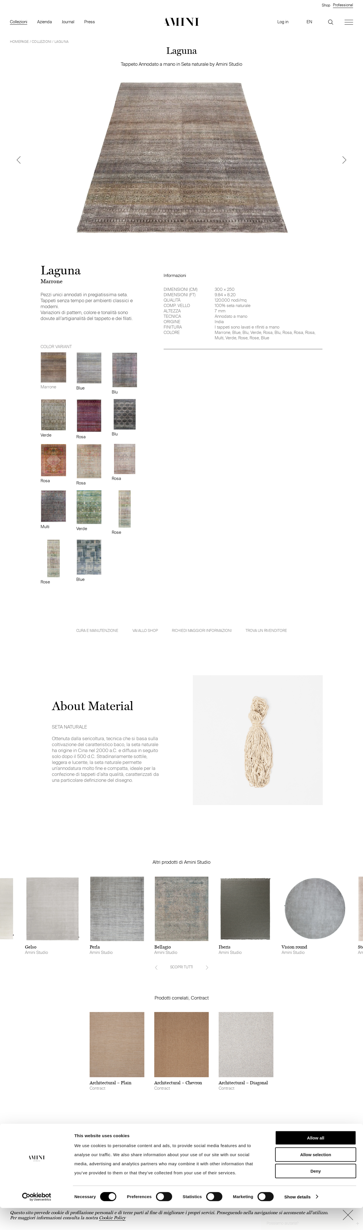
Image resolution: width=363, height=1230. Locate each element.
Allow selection (315, 1176)
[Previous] (18, 159)
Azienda (44, 21)
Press (89, 21)
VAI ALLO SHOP (145, 630)
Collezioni (18, 21)
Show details (297, 1218)
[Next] (344, 159)
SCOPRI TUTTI (181, 967)
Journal (68, 21)
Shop (326, 5)
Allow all (315, 1159)
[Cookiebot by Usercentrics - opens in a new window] (37, 1219)
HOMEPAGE (19, 41)
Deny (316, 1193)
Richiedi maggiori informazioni (201, 630)
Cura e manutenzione (97, 630)
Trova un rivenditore (266, 630)
